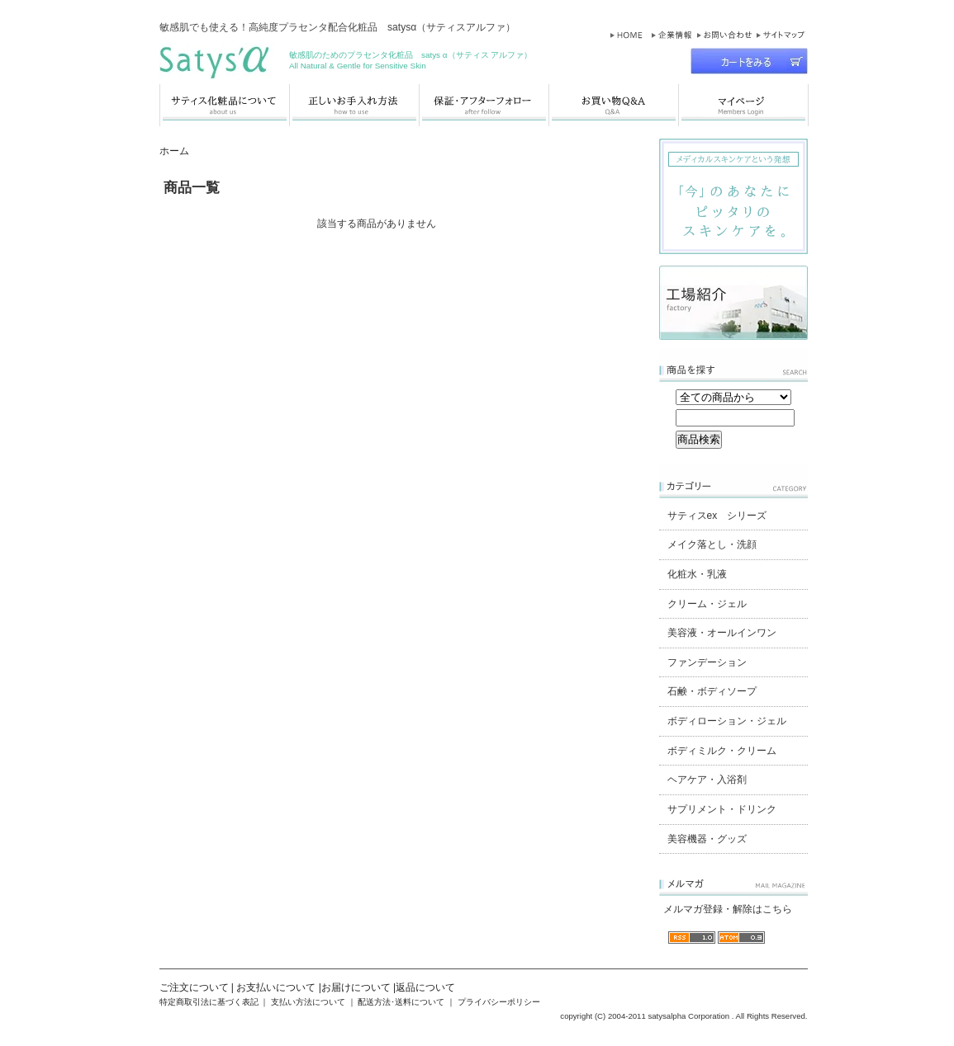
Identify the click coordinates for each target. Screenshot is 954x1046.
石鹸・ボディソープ (712, 691)
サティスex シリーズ (717, 515)
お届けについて (356, 987)
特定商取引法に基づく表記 (209, 1001)
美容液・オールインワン (721, 632)
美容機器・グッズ (707, 839)
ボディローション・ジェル (726, 721)
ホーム (174, 151)
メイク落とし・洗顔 (712, 544)
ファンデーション (707, 662)
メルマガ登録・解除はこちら (727, 909)
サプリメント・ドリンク (721, 809)
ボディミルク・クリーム (721, 750)
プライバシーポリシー (499, 1001)
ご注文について (194, 987)
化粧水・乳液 (697, 574)
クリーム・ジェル (707, 604)
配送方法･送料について (401, 1001)
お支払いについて (276, 987)
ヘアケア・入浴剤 (707, 779)
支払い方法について (308, 1001)
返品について (425, 987)
